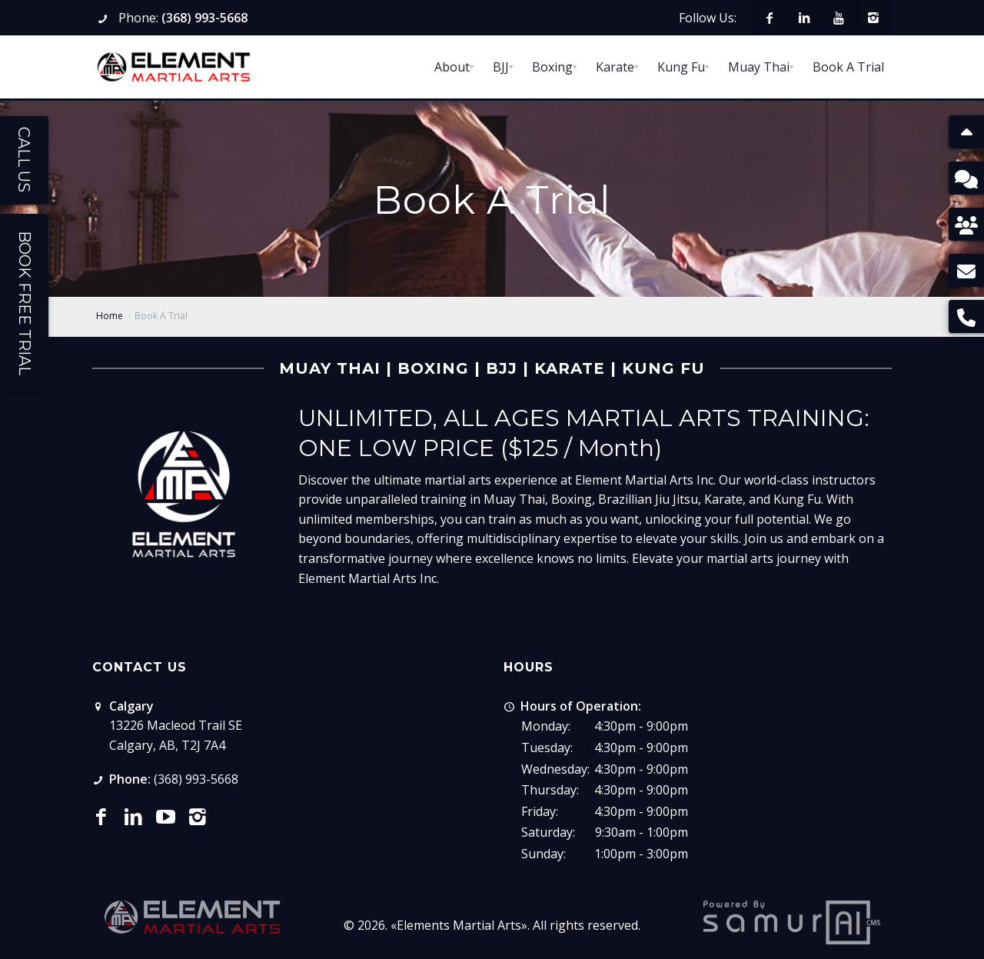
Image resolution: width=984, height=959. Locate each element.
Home (109, 315)
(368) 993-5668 (204, 17)
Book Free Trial (24, 303)
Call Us (24, 159)
